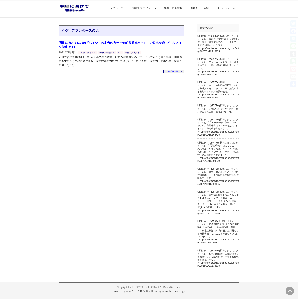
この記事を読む (173, 71)
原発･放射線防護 (107, 52)
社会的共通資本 (132, 52)
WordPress (131, 291)
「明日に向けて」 (87, 52)
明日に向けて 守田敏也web (144, 287)
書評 (120, 52)
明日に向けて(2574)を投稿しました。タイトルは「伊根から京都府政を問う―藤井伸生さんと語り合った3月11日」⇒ (218, 108)
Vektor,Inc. (167, 291)
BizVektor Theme (149, 291)
